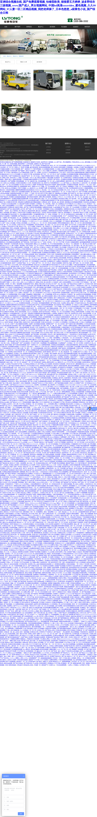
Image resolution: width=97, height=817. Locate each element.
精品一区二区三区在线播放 (50, 198)
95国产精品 (22, 444)
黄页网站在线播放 (72, 569)
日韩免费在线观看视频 (38, 498)
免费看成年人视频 (81, 635)
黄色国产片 (45, 665)
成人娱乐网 (72, 198)
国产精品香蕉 (86, 477)
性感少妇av (37, 265)
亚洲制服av (70, 167)
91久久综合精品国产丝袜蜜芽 (76, 306)
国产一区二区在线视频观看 (35, 348)
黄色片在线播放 (31, 171)
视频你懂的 (53, 649)
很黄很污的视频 (77, 289)
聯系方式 (87, 147)
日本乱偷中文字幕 (52, 546)
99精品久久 (48, 226)
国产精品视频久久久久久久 (8, 501)
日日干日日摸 (82, 444)
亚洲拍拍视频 (27, 402)
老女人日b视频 (11, 223)
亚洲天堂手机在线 (44, 311)
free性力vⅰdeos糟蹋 (67, 265)
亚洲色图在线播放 (46, 378)
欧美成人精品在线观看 (61, 506)
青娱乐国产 (74, 357)
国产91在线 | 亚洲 (75, 430)
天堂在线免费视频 (20, 350)
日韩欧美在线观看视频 (52, 245)
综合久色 (43, 332)
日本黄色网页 (37, 291)
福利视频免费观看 (85, 242)
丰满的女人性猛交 (45, 247)
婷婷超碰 (79, 235)
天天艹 (65, 216)
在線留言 (75, 26)
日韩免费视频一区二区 (23, 181)
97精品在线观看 (58, 459)
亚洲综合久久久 (60, 543)
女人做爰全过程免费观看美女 (77, 280)
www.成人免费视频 (32, 320)
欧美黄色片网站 (64, 198)
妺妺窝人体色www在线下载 (81, 379)
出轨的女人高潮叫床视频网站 (54, 602)
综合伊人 (50, 334)
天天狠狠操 (25, 479)
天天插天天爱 (89, 284)
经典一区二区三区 (88, 235)
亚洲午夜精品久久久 (64, 238)
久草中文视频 (82, 256)
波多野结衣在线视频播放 (84, 294)
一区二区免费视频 (47, 294)
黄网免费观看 (66, 392)
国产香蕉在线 (25, 242)
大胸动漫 (35, 268)
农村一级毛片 (40, 461)
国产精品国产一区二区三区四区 (37, 423)
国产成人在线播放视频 (67, 492)
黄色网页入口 (35, 435)
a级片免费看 (43, 289)
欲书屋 (69, 369)
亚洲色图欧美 (72, 560)
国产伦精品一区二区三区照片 (77, 437)
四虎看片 (62, 593)
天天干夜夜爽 (79, 181)
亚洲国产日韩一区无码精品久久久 (85, 383)
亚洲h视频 (74, 479)
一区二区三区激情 (54, 482)
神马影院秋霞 (52, 188)
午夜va (56, 613)
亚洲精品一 (3, 341)
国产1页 (39, 491)
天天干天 (83, 218)
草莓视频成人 (23, 510)
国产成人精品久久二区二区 (22, 371)
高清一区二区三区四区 (83, 425)
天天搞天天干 (74, 388)
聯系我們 (87, 26)
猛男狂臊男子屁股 (35, 296)
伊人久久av (53, 416)
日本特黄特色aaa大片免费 (27, 465)
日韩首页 (68, 519)
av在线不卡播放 (85, 365)
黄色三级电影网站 (40, 254)
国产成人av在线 (33, 381)
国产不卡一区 (56, 352)
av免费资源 (51, 211)
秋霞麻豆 (12, 197)
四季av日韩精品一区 (14, 338)
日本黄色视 (44, 238)
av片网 (77, 386)
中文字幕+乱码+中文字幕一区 (60, 517)
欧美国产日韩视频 (26, 268)
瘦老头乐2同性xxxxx (66, 576)
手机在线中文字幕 (64, 195)
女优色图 (71, 623)
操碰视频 (25, 218)
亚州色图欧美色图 (71, 240)
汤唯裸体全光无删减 (61, 193)
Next (93, 41)
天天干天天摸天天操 (35, 644)
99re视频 (5, 376)
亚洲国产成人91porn (87, 270)
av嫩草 (56, 237)
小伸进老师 (64, 338)
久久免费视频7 (57, 221)
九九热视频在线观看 (48, 169)
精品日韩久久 (77, 183)
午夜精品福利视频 (55, 559)
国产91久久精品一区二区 (85, 352)
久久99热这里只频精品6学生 (34, 273)
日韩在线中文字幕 (73, 247)
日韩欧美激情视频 (48, 543)
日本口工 (61, 197)
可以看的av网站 (45, 639)
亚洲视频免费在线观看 (45, 381)
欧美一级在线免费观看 (22, 327)
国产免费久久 (46, 614)
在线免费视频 (33, 317)
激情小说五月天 (41, 479)
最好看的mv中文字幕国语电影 (20, 172)
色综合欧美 (39, 567)
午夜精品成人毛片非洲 (27, 270)
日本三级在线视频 (38, 287)
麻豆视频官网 (66, 447)
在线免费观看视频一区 (11, 494)
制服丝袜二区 (9, 480)
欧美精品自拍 (70, 214)
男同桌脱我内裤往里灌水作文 (48, 357)
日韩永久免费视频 (52, 600)
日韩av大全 (4, 277)
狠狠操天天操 (62, 592)
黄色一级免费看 (18, 284)
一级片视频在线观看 (46, 228)
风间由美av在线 (20, 339)
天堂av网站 (56, 228)
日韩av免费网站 (84, 305)
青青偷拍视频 (65, 599)
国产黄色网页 (41, 360)
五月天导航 (15, 265)
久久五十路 (56, 487)
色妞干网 (58, 407)
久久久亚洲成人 (45, 416)
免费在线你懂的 (47, 573)
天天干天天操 (84, 386)
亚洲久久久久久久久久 (28, 338)
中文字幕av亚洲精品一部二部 (28, 404)
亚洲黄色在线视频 (78, 177)
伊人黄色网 (53, 171)
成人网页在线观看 (40, 177)
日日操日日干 (55, 369)
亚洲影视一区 (45, 244)
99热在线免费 (76, 339)
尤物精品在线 (61, 533)
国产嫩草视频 (37, 573)
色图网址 (10, 606)
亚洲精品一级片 (83, 393)
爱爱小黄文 (8, 179)
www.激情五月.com (32, 188)
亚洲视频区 (32, 526)
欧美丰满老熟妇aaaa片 (67, 200)
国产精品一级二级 (79, 245)
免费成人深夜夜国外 (62, 261)
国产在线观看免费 (27, 616)
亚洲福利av (5, 313)
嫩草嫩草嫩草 (75, 221)
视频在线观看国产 (91, 172)
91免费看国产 (62, 343)
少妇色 (64, 306)
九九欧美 (7, 364)
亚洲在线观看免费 (8, 367)
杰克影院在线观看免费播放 (86, 251)
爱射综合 (23, 365)
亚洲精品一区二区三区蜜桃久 (82, 176)
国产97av (16, 606)
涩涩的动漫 (35, 249)
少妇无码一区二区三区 (78, 661)
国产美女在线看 (18, 663)
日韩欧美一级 (40, 226)
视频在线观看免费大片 (66, 621)
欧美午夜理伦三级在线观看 (58, 258)
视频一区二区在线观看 (48, 186)
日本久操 (79, 477)
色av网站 (36, 635)
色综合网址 (16, 289)
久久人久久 (43, 278)
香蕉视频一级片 (23, 482)
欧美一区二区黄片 (8, 310)
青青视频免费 (71, 348)
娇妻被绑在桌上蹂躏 (34, 432)
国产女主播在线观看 (81, 411)
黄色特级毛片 (56, 479)
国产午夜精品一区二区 (74, 231)
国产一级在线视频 (88, 291)
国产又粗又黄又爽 (20, 376)
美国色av (54, 197)
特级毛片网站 (19, 207)
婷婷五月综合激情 (9, 256)
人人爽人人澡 (24, 374)
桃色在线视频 (20, 578)
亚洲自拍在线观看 (63, 358)
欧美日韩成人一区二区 (40, 477)
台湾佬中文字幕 (85, 665)
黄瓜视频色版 (74, 228)
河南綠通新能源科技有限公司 (7, 145)
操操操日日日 (65, 318)
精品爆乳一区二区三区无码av (38, 600)
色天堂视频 (63, 247)
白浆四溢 (42, 505)
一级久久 (39, 171)
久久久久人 (79, 385)
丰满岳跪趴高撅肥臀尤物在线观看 (20, 332)
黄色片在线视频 (57, 263)
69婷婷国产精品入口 (20, 285)
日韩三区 (3, 529)
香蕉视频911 (82, 461)
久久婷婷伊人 (33, 538)
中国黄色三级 (60, 240)
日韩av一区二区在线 (12, 562)
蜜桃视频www (86, 647)
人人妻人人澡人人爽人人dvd (19, 282)
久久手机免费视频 (72, 393)
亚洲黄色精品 (67, 177)
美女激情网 (66, 632)
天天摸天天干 (40, 256)
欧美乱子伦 (41, 630)
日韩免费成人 (22, 399)
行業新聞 (68, 150)
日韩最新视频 (91, 437)
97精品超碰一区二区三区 (65, 527)
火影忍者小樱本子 (86, 230)
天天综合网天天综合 (44, 339)
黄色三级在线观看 (20, 311)
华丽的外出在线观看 (57, 346)
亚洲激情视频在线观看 (53, 456)
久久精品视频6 (81, 219)
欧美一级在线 (52, 202)
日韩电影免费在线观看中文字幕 (33, 179)
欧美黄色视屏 (30, 369)
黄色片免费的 (6, 593)
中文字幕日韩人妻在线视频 (67, 237)
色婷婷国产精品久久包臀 (80, 212)
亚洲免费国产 (75, 254)
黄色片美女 (15, 270)
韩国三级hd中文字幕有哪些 (44, 430)
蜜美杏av (6, 512)
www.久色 (25, 231)
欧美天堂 (43, 546)
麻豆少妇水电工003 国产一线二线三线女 (54, 284)
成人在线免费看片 (28, 613)
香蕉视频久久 (68, 212)
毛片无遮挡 (14, 461)
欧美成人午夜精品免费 (26, 244)
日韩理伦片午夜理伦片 (46, 632)
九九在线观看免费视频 (22, 475)
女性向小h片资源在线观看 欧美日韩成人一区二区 (24, 487)
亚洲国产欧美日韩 (69, 646)
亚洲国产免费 (43, 188)
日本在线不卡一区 (38, 515)
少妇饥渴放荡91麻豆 (33, 200)
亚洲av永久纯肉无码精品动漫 (80, 209)
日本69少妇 (83, 613)
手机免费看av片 (27, 515)
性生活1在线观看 (34, 416)
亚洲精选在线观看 (53, 278)
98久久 (32, 177)
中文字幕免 (77, 588)
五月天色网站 (35, 378)
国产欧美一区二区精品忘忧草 (51, 484)
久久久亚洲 (19, 205)
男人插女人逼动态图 (83, 193)
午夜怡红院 (13, 607)
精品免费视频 (85, 416)
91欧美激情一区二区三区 (41, 559)
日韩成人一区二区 (52, 242)
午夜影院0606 (9, 484)
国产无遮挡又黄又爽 (10, 416)
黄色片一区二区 (86, 487)
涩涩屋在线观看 (78, 271)
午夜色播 (5, 348)
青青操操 (78, 327)
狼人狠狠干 (48, 553)
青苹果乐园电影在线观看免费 (24, 574)
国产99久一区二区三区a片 (49, 174)
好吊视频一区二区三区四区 (46, 642)
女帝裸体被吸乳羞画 (87, 360)
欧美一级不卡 (23, 468)
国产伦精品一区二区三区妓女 (35, 245)
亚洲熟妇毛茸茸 (13, 425)
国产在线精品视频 (15, 616)
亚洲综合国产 (42, 308)
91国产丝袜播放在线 (14, 176)
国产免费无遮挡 (59, 620)
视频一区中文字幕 (70, 224)
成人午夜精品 (75, 195)
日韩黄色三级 (80, 470)
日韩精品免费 (86, 231)
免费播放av (71, 186)
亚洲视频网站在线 (33, 531)
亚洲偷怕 (33, 620)
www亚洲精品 (81, 550)
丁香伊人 (17, 484)
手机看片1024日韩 (51, 505)
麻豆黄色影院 (34, 167)
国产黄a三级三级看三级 (88, 339)
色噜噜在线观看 (75, 607)
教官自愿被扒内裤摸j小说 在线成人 (85, 548)
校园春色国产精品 (44, 418)
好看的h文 (48, 647)
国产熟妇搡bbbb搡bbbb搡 (54, 219)
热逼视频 (7, 212)
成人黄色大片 (90, 402)
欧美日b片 (76, 527)
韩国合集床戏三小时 (10, 397)
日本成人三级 (92, 660)
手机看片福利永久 (39, 442)
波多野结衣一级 (45, 562)
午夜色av (86, 553)
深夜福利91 (4, 181)
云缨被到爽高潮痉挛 (49, 273)
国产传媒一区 (5, 238)
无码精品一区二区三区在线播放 (47, 367)
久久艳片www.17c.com (35, 221)
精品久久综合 (80, 381)
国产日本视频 (83, 191)
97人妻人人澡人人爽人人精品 (68, 310)
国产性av (36, 247)
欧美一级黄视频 (25, 632)
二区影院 (37, 475)
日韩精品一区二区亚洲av (44, 204)
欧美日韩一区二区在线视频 (27, 329)
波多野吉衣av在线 (62, 280)
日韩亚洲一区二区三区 (7, 574)
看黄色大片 (33, 364)
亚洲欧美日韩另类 (12, 202)
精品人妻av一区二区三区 (14, 362)
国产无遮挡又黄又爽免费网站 (75, 324)
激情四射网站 (63, 560)
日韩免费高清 (74, 355)
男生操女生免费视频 (71, 402)
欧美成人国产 (35, 266)
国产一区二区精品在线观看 (26, 254)
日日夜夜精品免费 (88, 526)
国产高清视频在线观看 (82, 459)
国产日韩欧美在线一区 (66, 245)
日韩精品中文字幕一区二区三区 (79, 261)
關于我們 (17, 26)
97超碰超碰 (20, 397)
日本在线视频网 (71, 432)
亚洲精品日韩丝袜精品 (35, 352)
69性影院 (45, 221)
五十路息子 (75, 305)
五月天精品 (39, 329)
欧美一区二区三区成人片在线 (50, 625)
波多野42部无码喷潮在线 (53, 449)
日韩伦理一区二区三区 (85, 479)
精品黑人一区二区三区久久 (86, 310)
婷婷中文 (46, 183)
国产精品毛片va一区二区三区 (70, 653)
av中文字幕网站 (49, 458)
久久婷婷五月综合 (80, 545)
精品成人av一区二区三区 (15, 452)
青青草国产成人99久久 (32, 505)
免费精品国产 (75, 301)
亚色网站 (89, 169)
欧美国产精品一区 (23, 263)
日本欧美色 (43, 261)
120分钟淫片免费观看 (90, 508)
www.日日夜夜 (38, 277)
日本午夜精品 (84, 282)
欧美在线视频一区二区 (9, 625)
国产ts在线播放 (62, 174)
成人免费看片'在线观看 (76, 649)
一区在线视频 (27, 205)
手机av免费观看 (66, 305)
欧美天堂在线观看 (65, 510)
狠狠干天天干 (17, 298)
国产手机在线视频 (17, 600)
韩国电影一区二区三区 (56, 574)
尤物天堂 (60, 212)
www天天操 (31, 223)
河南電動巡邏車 (27, 151)
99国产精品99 (4, 197)
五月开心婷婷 (61, 291)
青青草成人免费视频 (73, 258)
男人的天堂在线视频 (53, 520)
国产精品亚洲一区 (85, 501)
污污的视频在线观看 (56, 216)
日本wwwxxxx (33, 374)
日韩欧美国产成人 (88, 404)
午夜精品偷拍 (65, 327)
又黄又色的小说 (33, 218)
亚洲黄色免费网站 (36, 459)
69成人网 (11, 609)
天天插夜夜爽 (77, 308)
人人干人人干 (84, 620)
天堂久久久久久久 (29, 331)
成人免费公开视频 (32, 418)
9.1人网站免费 (80, 520)
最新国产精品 (17, 165)
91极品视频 (50, 177)
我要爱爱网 (19, 628)
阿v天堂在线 (86, 494)
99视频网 (25, 440)
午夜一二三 (45, 338)
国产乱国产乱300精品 (28, 567)
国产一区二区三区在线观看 (66, 505)
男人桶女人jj (41, 445)
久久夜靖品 (26, 364)
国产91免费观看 (11, 661)
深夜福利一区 (78, 244)
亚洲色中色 (68, 633)
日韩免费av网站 (53, 404)
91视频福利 (74, 444)
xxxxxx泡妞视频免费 (6, 280)
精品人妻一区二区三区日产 (88, 195)
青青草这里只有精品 (35, 231)
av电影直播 (15, 317)
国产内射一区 (34, 640)
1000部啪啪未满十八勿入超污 (57, 172)
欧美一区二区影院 (61, 186)
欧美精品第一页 (85, 423)
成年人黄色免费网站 (8, 205)
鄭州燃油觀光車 (18, 151)
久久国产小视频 (66, 479)
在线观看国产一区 (34, 658)
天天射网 (51, 557)
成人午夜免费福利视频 (83, 237)
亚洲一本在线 (39, 251)
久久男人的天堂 (26, 421)
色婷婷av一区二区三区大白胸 (62, 230)
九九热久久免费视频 (85, 322)
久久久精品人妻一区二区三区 (73, 197)
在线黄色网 (54, 640)
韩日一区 (89, 219)
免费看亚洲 (67, 209)
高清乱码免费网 (86, 435)
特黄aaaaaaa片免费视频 (15, 653)
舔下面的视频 (89, 454)
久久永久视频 (67, 573)
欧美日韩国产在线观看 (62, 211)
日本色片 (22, 580)
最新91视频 (18, 237)
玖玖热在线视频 (40, 524)
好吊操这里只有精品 (64, 616)
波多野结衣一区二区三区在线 (76, 442)
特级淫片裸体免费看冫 (59, 432)
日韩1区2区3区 (70, 364)
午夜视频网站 (22, 595)
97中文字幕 (43, 249)
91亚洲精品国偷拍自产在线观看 (84, 278)
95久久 (42, 576)
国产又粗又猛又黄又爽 (54, 218)
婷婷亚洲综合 (86, 362)
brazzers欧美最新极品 (62, 541)
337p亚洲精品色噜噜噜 (58, 418)
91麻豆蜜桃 (32, 586)
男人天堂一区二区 (70, 190)
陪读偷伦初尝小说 (37, 183)
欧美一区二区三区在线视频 (58, 165)
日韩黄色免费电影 (75, 583)
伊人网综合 (26, 649)
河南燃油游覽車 (10, 151)
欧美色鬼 (26, 470)
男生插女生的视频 (45, 191)
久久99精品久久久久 (79, 456)
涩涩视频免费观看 (44, 303)
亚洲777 (14, 263)
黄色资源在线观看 (32, 197)
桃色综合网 (69, 404)
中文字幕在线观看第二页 (57, 244)
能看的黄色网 (77, 663)
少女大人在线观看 (80, 200)
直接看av (76, 167)
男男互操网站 (5, 332)
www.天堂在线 (8, 545)
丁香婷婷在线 (79, 285)
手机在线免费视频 (73, 578)
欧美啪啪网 (57, 599)
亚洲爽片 (19, 278)
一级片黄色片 (75, 299)
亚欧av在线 (8, 334)
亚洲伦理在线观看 (40, 480)
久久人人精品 (42, 588)
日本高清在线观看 (90, 324)
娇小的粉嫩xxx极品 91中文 (89, 315)
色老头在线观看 (36, 322)
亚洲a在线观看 (52, 223)
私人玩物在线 (14, 374)
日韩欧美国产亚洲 (73, 501)
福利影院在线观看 (48, 491)
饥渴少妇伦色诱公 (47, 322)
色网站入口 (32, 282)
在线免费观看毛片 (36, 484)
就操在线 (73, 616)
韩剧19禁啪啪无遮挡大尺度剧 (51, 176)
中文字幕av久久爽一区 (71, 642)
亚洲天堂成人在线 (46, 536)
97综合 (8, 172)
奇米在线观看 (20, 273)
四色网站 (9, 517)
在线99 (92, 529)
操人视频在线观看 (52, 308)
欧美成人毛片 (60, 251)
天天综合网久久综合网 (32, 233)
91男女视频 (92, 212)
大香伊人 (78, 487)
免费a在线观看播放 (62, 273)
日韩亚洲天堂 (57, 379)
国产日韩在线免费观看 (26, 265)
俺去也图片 (16, 383)
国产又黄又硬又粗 (39, 613)
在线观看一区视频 (60, 454)
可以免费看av (40, 560)
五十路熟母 (66, 221)
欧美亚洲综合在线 (66, 539)
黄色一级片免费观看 (25, 325)
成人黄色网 (60, 202)
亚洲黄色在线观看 (72, 184)
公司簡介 (48, 147)
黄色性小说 (47, 329)
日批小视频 (64, 320)
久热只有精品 (78, 499)
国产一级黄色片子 (26, 169)
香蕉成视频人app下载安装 (76, 506)
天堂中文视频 (22, 188)
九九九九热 (66, 252)
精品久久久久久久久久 (64, 639)
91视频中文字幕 (52, 527)
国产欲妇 (30, 346)
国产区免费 (52, 463)
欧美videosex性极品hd (60, 294)
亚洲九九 (52, 665)
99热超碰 (13, 273)
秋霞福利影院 (58, 491)
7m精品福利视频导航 (79, 265)
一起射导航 (18, 609)
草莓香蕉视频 (63, 374)
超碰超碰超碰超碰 (20, 197)
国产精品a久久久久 (10, 233)
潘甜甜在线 (91, 240)
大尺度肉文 (69, 298)
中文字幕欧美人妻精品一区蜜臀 (87, 273)
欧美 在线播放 (28, 473)
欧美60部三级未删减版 (32, 447)
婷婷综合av (11, 381)
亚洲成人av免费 (81, 399)
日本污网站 (91, 397)
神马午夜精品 (47, 569)
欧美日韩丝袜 (92, 207)
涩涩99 (27, 654)
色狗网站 (71, 508)
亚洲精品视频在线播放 (18, 599)
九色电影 (56, 576)
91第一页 (48, 390)
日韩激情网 (58, 254)
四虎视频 (46, 209)
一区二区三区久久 (56, 644)
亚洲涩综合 (90, 280)
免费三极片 (12, 251)
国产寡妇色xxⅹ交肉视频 (29, 219)
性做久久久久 (16, 306)
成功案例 (52, 26)
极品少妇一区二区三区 (44, 651)
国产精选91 (70, 468)
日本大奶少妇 (45, 346)
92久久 (41, 402)
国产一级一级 (59, 633)
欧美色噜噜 (62, 167)
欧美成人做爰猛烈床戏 (34, 275)
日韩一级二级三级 (55, 550)
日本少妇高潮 (49, 524)
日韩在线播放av (10, 513)
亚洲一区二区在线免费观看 (83, 186)
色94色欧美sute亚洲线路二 (66, 367)
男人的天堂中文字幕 (41, 193)
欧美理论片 (70, 545)
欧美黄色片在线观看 (6, 165)
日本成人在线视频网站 (56, 209)
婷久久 (47, 498)
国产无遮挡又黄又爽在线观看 (40, 341)
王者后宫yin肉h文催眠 (70, 256)
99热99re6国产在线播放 (25, 212)
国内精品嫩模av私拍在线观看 (88, 179)
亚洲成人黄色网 (14, 465)
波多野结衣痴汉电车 (89, 289)
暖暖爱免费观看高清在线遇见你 (25, 190)
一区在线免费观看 (61, 665)
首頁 (5, 26)
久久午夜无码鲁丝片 (81, 463)
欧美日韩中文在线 (70, 266)
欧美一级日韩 (91, 390)
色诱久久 (46, 646)
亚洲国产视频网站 (33, 399)
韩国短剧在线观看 (46, 585)
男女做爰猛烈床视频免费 (81, 298)
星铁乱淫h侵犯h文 (33, 228)
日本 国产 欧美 (21, 557)
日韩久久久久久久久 (60, 331)
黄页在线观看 (75, 252)
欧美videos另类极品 (10, 183)
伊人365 (79, 275)
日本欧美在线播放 (64, 299)
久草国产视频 (75, 590)
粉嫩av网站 (89, 200)
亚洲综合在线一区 (8, 526)
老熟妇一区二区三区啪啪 (62, 458)
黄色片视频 (28, 573)
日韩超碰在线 (10, 249)
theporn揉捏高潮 (13, 200)
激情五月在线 (83, 345)
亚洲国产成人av (22, 258)
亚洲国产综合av (48, 259)
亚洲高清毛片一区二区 (58, 191)
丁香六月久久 (45, 369)
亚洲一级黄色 (36, 451)
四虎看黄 (19, 479)
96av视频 (87, 177)
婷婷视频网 (93, 305)
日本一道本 (17, 367)
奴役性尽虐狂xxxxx (6, 301)
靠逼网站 (89, 287)
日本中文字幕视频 (60, 442)
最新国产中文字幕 (34, 660)
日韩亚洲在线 (56, 287)
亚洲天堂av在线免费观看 (83, 646)
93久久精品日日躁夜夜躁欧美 (14, 287)
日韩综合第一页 (81, 348)
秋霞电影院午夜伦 (28, 284)
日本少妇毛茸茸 (48, 179)
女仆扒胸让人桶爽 (72, 529)
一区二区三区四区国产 (76, 338)
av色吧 (63, 371)
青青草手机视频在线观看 (45, 230)
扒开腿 (17, 513)
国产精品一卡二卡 (10, 278)
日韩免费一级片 (28, 247)
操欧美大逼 (33, 181)
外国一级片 (38, 513)
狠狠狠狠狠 (23, 186)
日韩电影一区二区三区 (59, 214)
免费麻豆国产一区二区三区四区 (55, 324)
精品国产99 (80, 616)
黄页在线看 (50, 486)
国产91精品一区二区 (36, 414)
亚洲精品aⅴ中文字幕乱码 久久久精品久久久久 (81, 165)
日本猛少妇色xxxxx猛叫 (16, 435)
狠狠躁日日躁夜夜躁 (66, 176)
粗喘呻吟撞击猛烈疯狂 (74, 270)
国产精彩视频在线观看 (62, 383)
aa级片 (92, 416)
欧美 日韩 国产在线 (23, 640)
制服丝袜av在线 (63, 508)
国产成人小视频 (75, 451)
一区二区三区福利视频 (53, 360)
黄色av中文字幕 (57, 573)
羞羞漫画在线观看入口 (17, 193)
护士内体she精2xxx (24, 341)
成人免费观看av (7, 336)
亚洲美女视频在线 (71, 611)
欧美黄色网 (14, 171)
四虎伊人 (51, 383)
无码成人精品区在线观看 (49, 212)
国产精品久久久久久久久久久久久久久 (83, 259)
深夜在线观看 (59, 642)
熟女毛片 (60, 353)
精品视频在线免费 (85, 376)
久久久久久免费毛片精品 (85, 371)
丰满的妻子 (7, 244)
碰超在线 (89, 456)
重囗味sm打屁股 (88, 244)
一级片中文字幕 (65, 409)
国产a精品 (31, 235)
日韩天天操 (9, 318)
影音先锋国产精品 (67, 350)
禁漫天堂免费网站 (90, 520)
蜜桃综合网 (13, 238)
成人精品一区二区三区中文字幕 (54, 224)
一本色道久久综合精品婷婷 (8, 204)
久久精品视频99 (82, 205)
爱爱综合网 (8, 298)
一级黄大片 (37, 346)
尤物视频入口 (77, 595)
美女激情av (3, 660)
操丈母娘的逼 (77, 400)
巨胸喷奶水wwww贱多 (77, 358)
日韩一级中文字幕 (28, 533)
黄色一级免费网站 (11, 315)
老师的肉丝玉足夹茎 (41, 400)
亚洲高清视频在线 (35, 238)
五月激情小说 (83, 397)
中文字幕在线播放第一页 (73, 277)
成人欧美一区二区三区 (42, 216)
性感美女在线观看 (48, 566)
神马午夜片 (47, 348)
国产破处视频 (24, 317)
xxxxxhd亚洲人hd (77, 534)
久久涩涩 (56, 322)
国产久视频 (71, 585)
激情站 (44, 362)
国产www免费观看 (86, 651)
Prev (1, 41)
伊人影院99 (42, 466)
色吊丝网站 (43, 334)
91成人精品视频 (30, 400)
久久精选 (58, 169)
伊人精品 (44, 325)
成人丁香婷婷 (28, 388)
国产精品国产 (50, 442)
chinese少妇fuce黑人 (42, 482)
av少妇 (32, 475)
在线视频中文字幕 (84, 355)
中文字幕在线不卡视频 (32, 357)
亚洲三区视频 (25, 167)
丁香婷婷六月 (91, 399)
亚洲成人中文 (65, 218)
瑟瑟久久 (17, 167)
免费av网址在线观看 (45, 197)
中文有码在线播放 (64, 444)
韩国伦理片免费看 (51, 628)
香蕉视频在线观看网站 (46, 593)
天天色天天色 (91, 433)
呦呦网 (4, 458)
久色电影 (88, 311)
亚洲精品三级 (24, 480)
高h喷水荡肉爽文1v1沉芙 (24, 183)
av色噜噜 (54, 313)
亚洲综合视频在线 (13, 571)
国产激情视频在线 (18, 573)
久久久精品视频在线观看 (30, 271)
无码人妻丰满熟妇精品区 (18, 308)
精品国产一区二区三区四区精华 (33, 292)
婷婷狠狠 (38, 338)
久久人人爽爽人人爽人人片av (19, 658)
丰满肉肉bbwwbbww (51, 581)
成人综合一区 (31, 463)
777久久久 (12, 479)
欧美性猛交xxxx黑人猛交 (7, 411)
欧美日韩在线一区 (18, 430)
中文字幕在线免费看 (67, 524)
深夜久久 (61, 477)
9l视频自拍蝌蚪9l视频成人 (21, 405)
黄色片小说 (22, 226)
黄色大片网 (57, 296)
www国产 (77, 492)
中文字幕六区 (21, 651)
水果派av (24, 486)
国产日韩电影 (52, 372)
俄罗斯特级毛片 (67, 379)
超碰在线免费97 (18, 179)
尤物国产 (83, 609)
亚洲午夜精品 (89, 296)
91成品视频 (56, 207)
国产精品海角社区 (76, 238)
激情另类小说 (70, 181)
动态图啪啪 (43, 385)
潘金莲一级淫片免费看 (30, 520)
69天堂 (31, 198)
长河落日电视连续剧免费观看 (47, 271)
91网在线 (44, 202)
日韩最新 (23, 310)
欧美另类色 (6, 477)
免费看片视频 (49, 440)
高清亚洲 (25, 489)
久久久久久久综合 (32, 376)
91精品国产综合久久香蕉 (65, 416)
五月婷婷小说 (47, 277)
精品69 (56, 365)
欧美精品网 (35, 602)
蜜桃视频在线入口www (83, 364)
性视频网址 (39, 512)
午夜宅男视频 (37, 169)
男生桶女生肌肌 (13, 277)
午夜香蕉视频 (13, 527)
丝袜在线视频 (71, 564)
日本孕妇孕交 (23, 564)
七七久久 (60, 426)
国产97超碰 (43, 447)
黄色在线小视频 (52, 477)
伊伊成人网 (6, 273)
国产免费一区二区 (13, 559)
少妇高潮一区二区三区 (7, 167)
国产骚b (25, 600)
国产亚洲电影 (5, 524)
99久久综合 (11, 499)
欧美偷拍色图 (62, 498)
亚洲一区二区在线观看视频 (60, 268)
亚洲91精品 (83, 618)
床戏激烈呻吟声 (71, 562)
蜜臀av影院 (13, 640)
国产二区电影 (4, 465)
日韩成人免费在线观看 (77, 311)
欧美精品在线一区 (87, 465)
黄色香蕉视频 (10, 190)
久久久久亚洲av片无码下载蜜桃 (59, 405)
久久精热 (8, 498)
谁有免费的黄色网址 (67, 169)
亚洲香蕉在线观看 (24, 303)
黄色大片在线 (20, 357)
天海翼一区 (3, 352)
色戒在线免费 (28, 287)
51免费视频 (43, 343)
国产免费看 (11, 181)
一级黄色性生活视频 (33, 315)
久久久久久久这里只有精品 (77, 287)
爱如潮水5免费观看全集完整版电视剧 (29, 202)
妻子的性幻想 (35, 191)
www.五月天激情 (7, 331)
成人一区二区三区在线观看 (41, 355)
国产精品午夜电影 (21, 423)
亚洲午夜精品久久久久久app (17, 372)
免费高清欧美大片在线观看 (85, 395)
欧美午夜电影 (9, 322)
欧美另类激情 (56, 553)
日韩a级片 (20, 665)
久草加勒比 (13, 412)
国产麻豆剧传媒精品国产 (12, 637)
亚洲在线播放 (54, 621)
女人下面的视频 (36, 301)
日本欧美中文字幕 (45, 395)
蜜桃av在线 (39, 282)
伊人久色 (7, 552)
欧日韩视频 (93, 261)
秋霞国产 (76, 576)
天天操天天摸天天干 (72, 191)
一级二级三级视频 (82, 198)
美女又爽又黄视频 (70, 477)
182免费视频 (43, 583)
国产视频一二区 (5, 374)
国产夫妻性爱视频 (87, 466)
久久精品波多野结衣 (63, 355)
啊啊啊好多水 (23, 461)
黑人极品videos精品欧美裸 (27, 211)
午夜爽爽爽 (14, 216)
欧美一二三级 (63, 600)
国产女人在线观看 (26, 289)
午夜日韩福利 (36, 325)
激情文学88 (26, 322)
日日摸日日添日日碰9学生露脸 (26, 456)
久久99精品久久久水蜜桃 (79, 639)
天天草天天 (15, 449)
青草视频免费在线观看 (71, 353)
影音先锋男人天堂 (61, 552)
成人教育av (77, 416)
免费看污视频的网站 (86, 539)
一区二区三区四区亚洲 (90, 275)
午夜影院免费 (70, 414)
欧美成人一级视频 (70, 425)
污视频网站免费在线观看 (65, 171)
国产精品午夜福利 (14, 365)
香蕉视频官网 (45, 621)
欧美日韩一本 (86, 183)
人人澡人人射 (81, 374)
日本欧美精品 (58, 430)
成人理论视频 (91, 444)
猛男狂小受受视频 (76, 599)
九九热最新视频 (67, 439)
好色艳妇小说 (91, 256)
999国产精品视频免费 (86, 167)
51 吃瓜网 (86, 564)
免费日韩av (58, 419)
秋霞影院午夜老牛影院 (49, 280)
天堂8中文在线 (72, 336)
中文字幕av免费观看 (66, 360)
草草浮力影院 (33, 642)
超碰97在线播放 (48, 298)
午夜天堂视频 (33, 240)
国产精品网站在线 (69, 571)
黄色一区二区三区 (76, 223)
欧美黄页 (46, 533)
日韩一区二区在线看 (90, 385)
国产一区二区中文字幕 (33, 395)
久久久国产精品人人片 (16, 506)
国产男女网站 (53, 270)
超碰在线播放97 (87, 238)
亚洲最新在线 (45, 165)
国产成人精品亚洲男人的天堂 (16, 209)
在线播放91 (87, 611)
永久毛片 (50, 588)
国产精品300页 (4, 439)
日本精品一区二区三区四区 (75, 343)
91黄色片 (12, 578)
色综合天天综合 (35, 654)
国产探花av (57, 179)
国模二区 (92, 198)
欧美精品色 (86, 468)
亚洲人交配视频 (15, 508)
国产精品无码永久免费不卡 (26, 195)
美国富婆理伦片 (5, 639)
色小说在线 (69, 499)
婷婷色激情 (7, 461)
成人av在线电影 (81, 562)
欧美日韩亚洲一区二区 (21, 352)
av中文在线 (34, 303)
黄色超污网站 (18, 322)
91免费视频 (61, 404)
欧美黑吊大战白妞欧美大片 (67, 235)
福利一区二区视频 (58, 536)
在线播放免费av (66, 292)
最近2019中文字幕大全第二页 (80, 292)
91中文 (73, 458)
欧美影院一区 (58, 177)
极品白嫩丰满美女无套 (25, 428)
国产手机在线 (8, 430)
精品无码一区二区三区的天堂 (42, 425)
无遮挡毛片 (58, 301)
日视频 (24, 543)
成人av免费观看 (80, 626)
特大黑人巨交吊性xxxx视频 (82, 171)
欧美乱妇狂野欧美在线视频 (18, 252)
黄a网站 (36, 385)
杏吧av (66, 501)
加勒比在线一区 (28, 318)
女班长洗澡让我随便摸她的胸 (76, 172)
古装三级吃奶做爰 (30, 256)
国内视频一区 (83, 226)
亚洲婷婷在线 (14, 240)
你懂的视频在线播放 (36, 298)
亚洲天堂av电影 (67, 263)
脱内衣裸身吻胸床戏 (69, 606)
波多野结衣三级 (82, 240)
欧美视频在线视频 (73, 174)
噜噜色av (25, 221)
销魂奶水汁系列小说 (64, 313)
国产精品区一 (58, 632)
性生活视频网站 (64, 472)
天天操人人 (4, 447)
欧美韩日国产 (91, 562)
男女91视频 (21, 294)
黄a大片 (17, 421)
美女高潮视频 (61, 463)
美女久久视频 (77, 439)
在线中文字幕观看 (31, 310)
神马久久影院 (49, 256)
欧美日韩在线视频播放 (71, 461)
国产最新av (13, 212)
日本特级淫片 (52, 400)
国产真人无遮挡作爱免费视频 (33, 207)
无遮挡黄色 (67, 378)
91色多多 (79, 552)
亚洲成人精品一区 (85, 221)
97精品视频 (20, 501)
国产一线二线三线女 (14, 437)
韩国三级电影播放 (52, 195)
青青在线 (42, 390)
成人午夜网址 (92, 226)
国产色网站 (55, 247)
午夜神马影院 (56, 390)
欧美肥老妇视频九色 (13, 186)
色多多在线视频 (79, 367)
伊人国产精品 (88, 649)
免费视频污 (64, 437)
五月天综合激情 (69, 346)
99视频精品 (4, 381)
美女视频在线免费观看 (13, 242)
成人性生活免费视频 (69, 644)
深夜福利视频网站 (12, 195)
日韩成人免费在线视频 (67, 411)
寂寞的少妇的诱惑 (66, 534)
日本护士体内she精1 (45, 268)
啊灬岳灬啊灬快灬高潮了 (55, 325)
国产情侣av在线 (31, 426)
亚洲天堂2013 (22, 200)
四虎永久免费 (12, 660)
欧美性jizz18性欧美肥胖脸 (23, 249)
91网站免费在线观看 (84, 325)
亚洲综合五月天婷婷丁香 (30, 555)
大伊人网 (16, 404)
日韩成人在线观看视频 (45, 317)
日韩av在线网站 (46, 432)
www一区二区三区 (63, 649)
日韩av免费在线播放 (30, 230)
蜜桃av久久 (43, 205)
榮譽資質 (48, 152)
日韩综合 (85, 378)
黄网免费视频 (24, 240)
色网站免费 (42, 527)
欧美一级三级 (70, 386)
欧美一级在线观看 (73, 226)
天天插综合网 (90, 266)
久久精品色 (13, 552)
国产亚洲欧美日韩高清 (54, 452)
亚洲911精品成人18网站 (40, 428)
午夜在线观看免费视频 (35, 623)
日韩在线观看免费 (52, 423)
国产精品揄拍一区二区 (15, 218)
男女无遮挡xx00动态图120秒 (13, 555)
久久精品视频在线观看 (82, 503)
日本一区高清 (12, 456)
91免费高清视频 (14, 541)
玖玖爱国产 (84, 207)
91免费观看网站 (24, 296)
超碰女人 (43, 299)
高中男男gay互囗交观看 (26, 277)
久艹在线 (43, 242)
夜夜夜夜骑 (41, 581)
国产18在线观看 (25, 343)
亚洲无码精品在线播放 (61, 399)
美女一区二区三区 (16, 569)
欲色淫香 (37, 235)
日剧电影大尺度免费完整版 (74, 291)
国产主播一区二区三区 (54, 392)
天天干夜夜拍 (44, 660)
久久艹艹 (50, 393)
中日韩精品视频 (75, 218)
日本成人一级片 (57, 658)
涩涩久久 (72, 383)
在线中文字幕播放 (39, 628)
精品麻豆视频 (5, 228)
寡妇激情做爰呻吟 (13, 296)
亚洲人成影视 (16, 560)
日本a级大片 (49, 548)
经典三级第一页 (18, 280)
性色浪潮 (72, 520)
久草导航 (72, 268)
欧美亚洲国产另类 (45, 534)
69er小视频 (46, 171)
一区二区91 (89, 184)
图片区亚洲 (4, 576)
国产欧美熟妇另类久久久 (32, 621)
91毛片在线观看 (15, 169)
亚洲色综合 (82, 402)
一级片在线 (74, 654)
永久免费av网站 (88, 538)
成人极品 (86, 197)
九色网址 (94, 252)
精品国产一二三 (10, 237)
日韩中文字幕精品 (70, 341)
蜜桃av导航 (5, 177)
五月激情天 (40, 586)
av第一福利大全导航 (51, 508)
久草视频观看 (80, 533)
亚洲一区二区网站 (36, 172)
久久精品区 (55, 282)
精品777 (64, 651)
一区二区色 (79, 564)
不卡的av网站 (37, 237)
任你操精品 (89, 546)
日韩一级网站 (47, 567)
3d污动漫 (16, 468)
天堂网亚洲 (46, 623)
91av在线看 (24, 442)
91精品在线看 (59, 256)
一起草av (6, 211)
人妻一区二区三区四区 (66, 308)
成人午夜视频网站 (29, 224)
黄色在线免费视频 (73, 365)
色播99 (31, 324)
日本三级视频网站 (16, 489)
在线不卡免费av (5, 385)
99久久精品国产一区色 (89, 593)
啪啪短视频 (37, 294)
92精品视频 (20, 473)
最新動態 (68, 152)
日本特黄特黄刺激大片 (47, 419)
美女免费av (25, 177)
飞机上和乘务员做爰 (11, 320)
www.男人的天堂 (39, 616)
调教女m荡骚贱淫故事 (33, 350)
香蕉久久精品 (87, 519)
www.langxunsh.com (8, 143)
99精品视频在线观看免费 (66, 440)
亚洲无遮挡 (61, 581)
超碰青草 (57, 524)
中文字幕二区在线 (64, 242)
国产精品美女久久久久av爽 (26, 216)
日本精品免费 (32, 489)
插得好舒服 (42, 376)
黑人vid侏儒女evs (6, 317)
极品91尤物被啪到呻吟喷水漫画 (29, 576)
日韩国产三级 (28, 506)
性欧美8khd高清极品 (89, 202)
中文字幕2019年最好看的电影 (15, 491)
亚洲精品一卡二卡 (86, 258)
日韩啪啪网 (19, 407)
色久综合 (14, 519)
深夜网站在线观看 (22, 419)
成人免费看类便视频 (54, 327)
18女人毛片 (91, 369)
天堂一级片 (61, 562)
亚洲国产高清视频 (35, 552)
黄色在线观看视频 (44, 167)
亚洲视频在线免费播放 (49, 252)
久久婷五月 (23, 346)
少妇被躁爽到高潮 (38, 214)
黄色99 (28, 308)
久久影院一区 (16, 567)
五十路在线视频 (40, 647)
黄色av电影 (70, 303)
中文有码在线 (84, 633)
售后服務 (64, 26)
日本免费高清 (17, 585)
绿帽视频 (22, 472)
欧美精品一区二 (43, 404)
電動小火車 (23, 62)
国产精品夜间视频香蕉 (13, 355)
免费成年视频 (88, 566)
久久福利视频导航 (76, 447)
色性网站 (70, 249)
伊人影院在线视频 (48, 454)
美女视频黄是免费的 (26, 214)
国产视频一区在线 (70, 395)
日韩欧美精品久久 (22, 416)
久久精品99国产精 (82, 224)
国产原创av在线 (28, 237)
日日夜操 (42, 602)
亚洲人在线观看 (15, 228)
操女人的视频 (72, 658)
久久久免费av (19, 292)
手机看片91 (77, 559)
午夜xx (66, 426)
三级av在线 (50, 522)
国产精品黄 (49, 399)
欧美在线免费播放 (32, 588)
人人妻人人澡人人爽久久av (79, 475)
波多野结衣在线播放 (82, 426)
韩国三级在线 (20, 233)
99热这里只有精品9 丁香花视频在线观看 (82, 517)
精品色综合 (83, 452)
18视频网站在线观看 (48, 541)
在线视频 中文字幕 (59, 402)
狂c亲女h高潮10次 (25, 602)
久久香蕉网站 (64, 322)
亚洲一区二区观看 (43, 353)
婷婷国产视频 (71, 552)
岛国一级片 (72, 426)
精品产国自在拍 (58, 259)
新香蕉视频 (81, 654)
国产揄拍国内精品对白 (61, 334)
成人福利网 (19, 499)
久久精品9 (57, 515)
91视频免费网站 (89, 188)
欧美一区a (34, 308)
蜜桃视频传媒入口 (48, 473)
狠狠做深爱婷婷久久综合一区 (88, 174)
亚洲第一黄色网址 (20, 245)
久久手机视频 (80, 190)
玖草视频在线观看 (30, 360)
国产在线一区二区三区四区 (34, 209)
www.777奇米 (4, 581)
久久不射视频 (60, 519)
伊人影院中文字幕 (27, 174)
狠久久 (6, 365)
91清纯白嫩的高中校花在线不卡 (9, 214)
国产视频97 (21, 171)
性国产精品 (24, 637)
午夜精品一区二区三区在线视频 (12, 219)
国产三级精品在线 (59, 298)
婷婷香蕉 (75, 179)
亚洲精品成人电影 (34, 299)
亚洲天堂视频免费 (87, 400)
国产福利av (93, 379)
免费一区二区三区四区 (13, 378)
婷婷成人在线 (42, 219)
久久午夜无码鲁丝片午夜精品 (15, 400)
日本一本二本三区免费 (43, 571)
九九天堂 (27, 578)
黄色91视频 (16, 268)
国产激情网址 (6, 191)
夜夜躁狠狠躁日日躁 (84, 418)
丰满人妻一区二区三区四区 (8, 224)
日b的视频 (69, 205)
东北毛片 (45, 172)
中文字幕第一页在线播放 (80, 369)
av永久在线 (31, 461)
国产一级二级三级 (87, 277)
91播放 (69, 592)
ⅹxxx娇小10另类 (18, 331)
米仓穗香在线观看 (46, 435)
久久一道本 (58, 512)
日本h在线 (30, 285)
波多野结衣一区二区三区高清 (56, 205)
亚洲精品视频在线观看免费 (20, 198)
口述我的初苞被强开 (32, 599)
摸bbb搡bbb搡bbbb (86, 254)
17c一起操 (48, 214)
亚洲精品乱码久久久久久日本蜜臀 (10, 174)
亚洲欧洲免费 (81, 546)
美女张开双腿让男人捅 (29, 306)
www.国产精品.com (66, 183)
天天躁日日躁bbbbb (81, 303)
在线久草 (20, 224)
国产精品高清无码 (29, 452)
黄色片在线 (77, 360)
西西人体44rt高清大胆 (59, 569)
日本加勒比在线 (74, 322)
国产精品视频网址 (47, 275)
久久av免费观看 (24, 454)
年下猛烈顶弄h (19, 230)
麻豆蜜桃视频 (66, 254)
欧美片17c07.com (5, 266)
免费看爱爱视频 (53, 578)
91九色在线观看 (14, 261)
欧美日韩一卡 (45, 258)
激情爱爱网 (42, 218)
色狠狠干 (56, 593)
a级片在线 (94, 237)
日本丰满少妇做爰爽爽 (25, 291)
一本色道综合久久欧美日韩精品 (78, 334)
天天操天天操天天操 (16, 512)
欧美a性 (32, 480)
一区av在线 (56, 412)
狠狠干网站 (73, 496)
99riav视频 (27, 435)
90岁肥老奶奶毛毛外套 (76, 188)
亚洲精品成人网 (38, 336)
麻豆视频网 (48, 287)
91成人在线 (25, 644)
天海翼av (76, 665)
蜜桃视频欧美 (38, 533)
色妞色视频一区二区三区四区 (31, 165)
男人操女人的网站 (78, 484)
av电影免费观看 (70, 543)
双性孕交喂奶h (39, 224)
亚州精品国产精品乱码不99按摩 (46, 184)
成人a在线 (42, 399)
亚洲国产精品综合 (39, 508)
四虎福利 (49, 466)
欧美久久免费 (65, 583)
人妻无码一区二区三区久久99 (19, 646)
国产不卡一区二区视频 (88, 637)
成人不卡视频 (13, 581)
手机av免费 (63, 545)
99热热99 (82, 515)
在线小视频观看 (26, 383)
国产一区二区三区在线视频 (10, 184)
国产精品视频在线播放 (85, 353)
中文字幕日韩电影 (30, 430)
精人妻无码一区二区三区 (88, 372)
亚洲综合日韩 (42, 374)
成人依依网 (21, 320)
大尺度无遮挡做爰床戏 (71, 332)
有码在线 (12, 177)
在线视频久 (79, 414)
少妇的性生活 (52, 238)
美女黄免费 (7, 649)
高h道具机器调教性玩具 (20, 235)
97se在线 (35, 663)
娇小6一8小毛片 (84, 656)
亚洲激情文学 (51, 261)
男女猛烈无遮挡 (62, 231)
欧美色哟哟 (36, 174)
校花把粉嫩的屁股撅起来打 (52, 371)
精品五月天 (92, 224)
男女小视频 (43, 439)
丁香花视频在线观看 (59, 233)
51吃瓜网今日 (89, 381)
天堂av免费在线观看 (16, 247)
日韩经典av (78, 407)
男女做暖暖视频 (52, 343)
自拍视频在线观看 (24, 191)
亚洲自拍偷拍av (79, 623)
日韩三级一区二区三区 (15, 221)
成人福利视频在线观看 (15, 543)
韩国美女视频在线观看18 (83, 585)
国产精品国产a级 (13, 341)
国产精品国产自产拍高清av (70, 397)
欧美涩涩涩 (89, 515)
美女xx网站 (3, 564)
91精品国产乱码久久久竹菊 (8, 258)
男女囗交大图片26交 (31, 411)
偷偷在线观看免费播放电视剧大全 (50, 350)
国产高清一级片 (56, 651)
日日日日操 (53, 533)
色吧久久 (59, 252)
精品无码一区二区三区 (70, 219)
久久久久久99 (28, 553)
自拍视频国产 (4, 399)
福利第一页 (11, 339)
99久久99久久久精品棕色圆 (52, 292)
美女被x (44, 190)
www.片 (30, 442)
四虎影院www (43, 327)
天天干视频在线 (34, 440)
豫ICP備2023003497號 (5, 156)
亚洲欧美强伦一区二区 (60, 226)
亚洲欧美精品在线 (9, 393)
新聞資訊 (29, 26)
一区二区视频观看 (80, 169)
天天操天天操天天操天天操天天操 (48, 310)
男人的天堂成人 (86, 541)
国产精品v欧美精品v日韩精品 (33, 280)
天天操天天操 (20, 256)
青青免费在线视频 (52, 480)
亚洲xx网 (5, 426)
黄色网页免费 (24, 299)
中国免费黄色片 (55, 183)
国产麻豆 (12, 445)
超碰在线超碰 (14, 259)
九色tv (51, 221)
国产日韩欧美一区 (45, 421)
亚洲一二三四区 (30, 193)
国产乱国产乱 (72, 193)
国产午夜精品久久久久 (15, 231)
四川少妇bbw (90, 245)
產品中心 (40, 26)
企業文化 (48, 150)
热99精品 (81, 247)
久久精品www (78, 404)
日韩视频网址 (76, 230)
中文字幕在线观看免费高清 (13, 613)
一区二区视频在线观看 (35, 252)
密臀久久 (45, 661)
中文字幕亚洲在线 (51, 426)
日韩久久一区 (4, 261)
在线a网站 (66, 465)
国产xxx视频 (43, 531)
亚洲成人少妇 (18, 353)
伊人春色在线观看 (41, 195)
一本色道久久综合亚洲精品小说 (57, 249)
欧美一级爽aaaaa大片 (34, 186)
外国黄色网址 (67, 289)
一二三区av (34, 407)
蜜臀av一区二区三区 (71, 251)
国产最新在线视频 (40, 486)
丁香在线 (34, 393)
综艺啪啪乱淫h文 (68, 548)
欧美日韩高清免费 (23, 392)
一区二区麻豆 (42, 520)
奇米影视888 (73, 273)
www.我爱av (23, 275)
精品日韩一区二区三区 (22, 414)
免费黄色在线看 (47, 207)
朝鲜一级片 (11, 656)
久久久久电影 (65, 228)
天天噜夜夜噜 (54, 235)
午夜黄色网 (91, 573)
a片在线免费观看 (55, 653)
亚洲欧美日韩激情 (6, 306)
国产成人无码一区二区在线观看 (70, 207)
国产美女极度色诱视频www (56, 555)
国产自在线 (54, 167)
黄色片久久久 (74, 625)
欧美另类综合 (44, 266)
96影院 (73, 381)
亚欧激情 (17, 310)
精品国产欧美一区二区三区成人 (31, 176)
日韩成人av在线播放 (87, 412)
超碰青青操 (57, 315)
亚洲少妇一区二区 (28, 466)
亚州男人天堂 (34, 327)
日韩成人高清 (85, 421)
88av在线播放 (56, 534)
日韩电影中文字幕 (62, 188)
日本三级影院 (14, 588)
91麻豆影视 (4, 176)
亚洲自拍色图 (51, 626)
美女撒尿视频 (91, 265)
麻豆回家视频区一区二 (90, 223)
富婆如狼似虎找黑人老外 (10, 369)
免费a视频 (26, 512)
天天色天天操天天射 (64, 480)
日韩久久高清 (38, 618)
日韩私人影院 (32, 633)
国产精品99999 (20, 439)
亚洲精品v (51, 663)
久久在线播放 (60, 385)
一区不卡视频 (31, 226)
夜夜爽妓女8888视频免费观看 (74, 202)
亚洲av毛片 (77, 637)
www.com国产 (66, 301)
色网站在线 (37, 198)
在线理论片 (87, 343)
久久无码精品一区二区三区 (28, 630)
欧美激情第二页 (31, 651)
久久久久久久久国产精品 (29, 367)
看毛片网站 (32, 482)
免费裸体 (36, 574)
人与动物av (3, 226)
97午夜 (75, 205)
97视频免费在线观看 (57, 425)
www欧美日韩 (9, 350)
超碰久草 (51, 193)
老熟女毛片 (14, 191)
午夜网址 (10, 352)
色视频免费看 (75, 242)
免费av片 (39, 633)
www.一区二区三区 (41, 223)
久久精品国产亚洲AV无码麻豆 (26, 204)
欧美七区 (7, 412)
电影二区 (55, 204)
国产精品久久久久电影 (84, 341)
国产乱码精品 (53, 358)
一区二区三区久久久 (34, 258)
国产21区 (22, 447)
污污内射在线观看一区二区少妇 (61, 435)
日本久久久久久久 (85, 252)
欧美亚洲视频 (81, 266)
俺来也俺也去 (17, 271)
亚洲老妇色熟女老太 (42, 463)
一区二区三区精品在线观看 (55, 190)
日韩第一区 (8, 284)
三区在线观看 (61, 513)
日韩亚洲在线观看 (88, 489)
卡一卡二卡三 (81, 531)
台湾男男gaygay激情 (19, 336)
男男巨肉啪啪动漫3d (64, 223)
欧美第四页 (6, 451)
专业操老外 (20, 251)
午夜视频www (90, 306)
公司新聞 (68, 147)
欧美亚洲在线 (83, 576)
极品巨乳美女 (37, 212)
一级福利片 (65, 486)
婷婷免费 (54, 348)
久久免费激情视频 (12, 294)
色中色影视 (57, 305)
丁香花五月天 (65, 451)
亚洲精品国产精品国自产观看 (27, 494)
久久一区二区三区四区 (54, 318)
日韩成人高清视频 (21, 223)
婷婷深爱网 (55, 567)
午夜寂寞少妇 (20, 411)
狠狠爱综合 (10, 285)
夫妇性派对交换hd (16, 533)
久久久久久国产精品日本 (57, 266)
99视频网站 (29, 294)
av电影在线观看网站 (46, 635)
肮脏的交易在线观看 (59, 277)
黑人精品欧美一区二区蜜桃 (69, 352)
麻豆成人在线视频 (41, 211)
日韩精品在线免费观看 (58, 345)
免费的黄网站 (85, 346)
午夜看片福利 (92, 350)
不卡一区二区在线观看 (42, 405)
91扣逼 (2, 642)
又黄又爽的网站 (67, 419)
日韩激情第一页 (76, 592)
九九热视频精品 (9, 353)
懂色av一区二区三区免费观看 (66, 503)
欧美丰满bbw (49, 576)
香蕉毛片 (82, 184)
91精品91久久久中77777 (57, 341)
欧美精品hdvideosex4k (13, 442)
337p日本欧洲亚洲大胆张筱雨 (10, 275)
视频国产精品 (77, 419)
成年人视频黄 (4, 435)
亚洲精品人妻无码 (69, 285)
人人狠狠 (19, 177)
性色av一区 (69, 244)
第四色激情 (72, 567)
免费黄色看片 (89, 597)
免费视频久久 (52, 496)
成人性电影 (49, 613)
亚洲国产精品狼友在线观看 (88, 299)
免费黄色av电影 (75, 618)
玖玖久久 (38, 190)
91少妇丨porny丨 (42, 578)
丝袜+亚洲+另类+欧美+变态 (17, 426)
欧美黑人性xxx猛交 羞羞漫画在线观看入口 (41, 564)
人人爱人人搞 (10, 475)
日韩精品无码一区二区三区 (9, 254)
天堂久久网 (50, 254)
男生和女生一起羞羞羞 (49, 231)
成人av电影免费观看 (59, 181)
